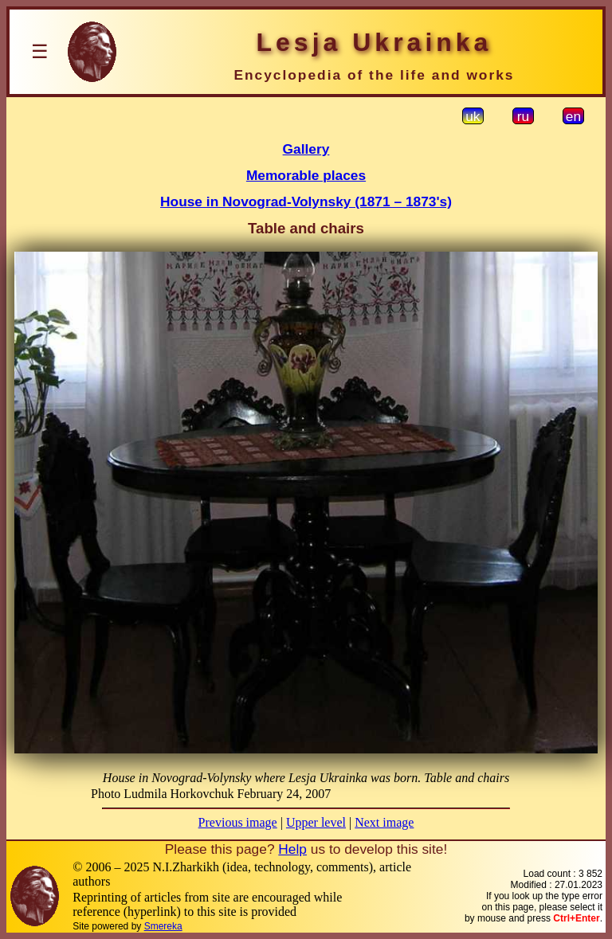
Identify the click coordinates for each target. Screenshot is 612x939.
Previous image (237, 822)
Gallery (306, 149)
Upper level (316, 822)
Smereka (163, 926)
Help (292, 849)
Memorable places (306, 175)
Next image (384, 822)
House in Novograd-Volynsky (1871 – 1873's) (306, 201)
